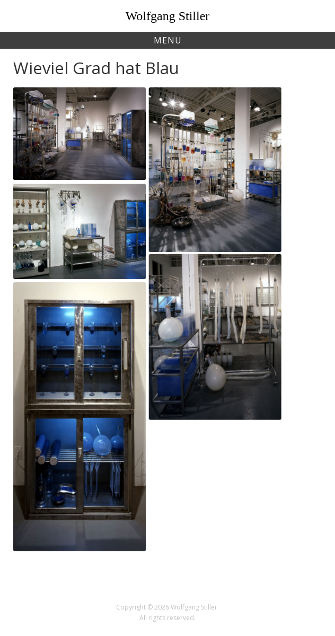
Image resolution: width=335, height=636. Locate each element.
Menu (168, 40)
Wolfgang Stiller (168, 16)
